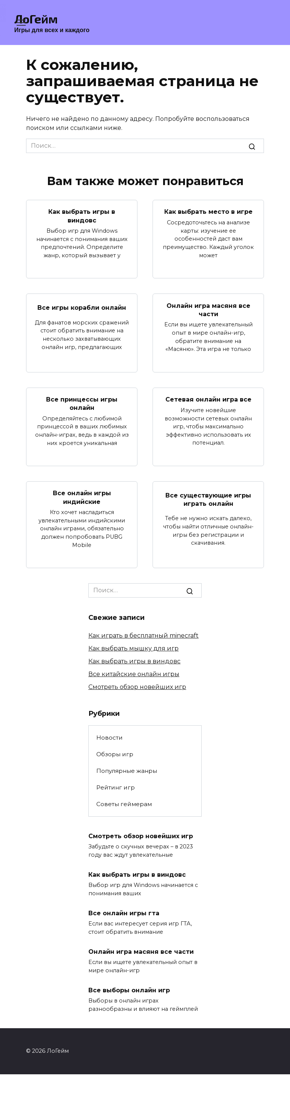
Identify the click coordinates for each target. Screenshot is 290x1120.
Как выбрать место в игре (208, 211)
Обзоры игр (114, 754)
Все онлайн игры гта (123, 912)
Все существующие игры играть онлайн (208, 499)
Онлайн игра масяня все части (208, 309)
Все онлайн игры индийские (82, 497)
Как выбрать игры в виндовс (81, 216)
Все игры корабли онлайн (81, 307)
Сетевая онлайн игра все (208, 399)
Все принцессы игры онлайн (81, 403)
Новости (109, 737)
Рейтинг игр (115, 787)
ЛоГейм (36, 18)
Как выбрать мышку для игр (133, 648)
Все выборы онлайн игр (129, 989)
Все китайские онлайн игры (133, 674)
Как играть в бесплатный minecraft (143, 635)
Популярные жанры (126, 770)
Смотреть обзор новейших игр (137, 687)
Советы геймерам (124, 804)
